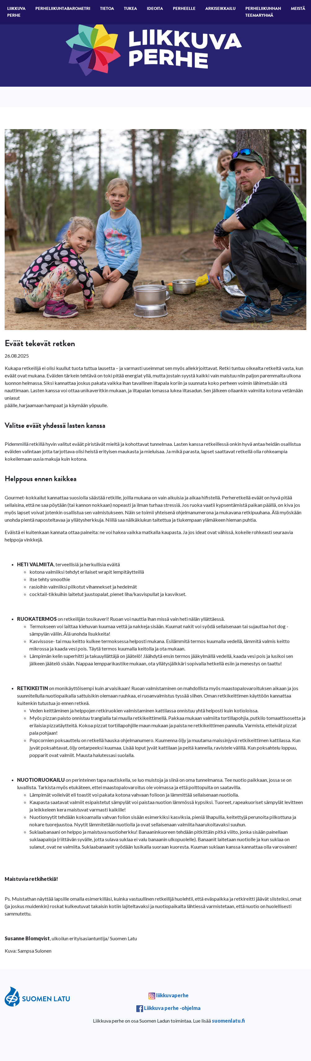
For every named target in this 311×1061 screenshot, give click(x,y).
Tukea (130, 9)
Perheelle (184, 9)
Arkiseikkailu (220, 9)
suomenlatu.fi (228, 1021)
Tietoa (107, 9)
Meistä (298, 9)
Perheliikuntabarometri (62, 9)
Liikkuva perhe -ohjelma (172, 1008)
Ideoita (155, 9)
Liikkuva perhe (16, 12)
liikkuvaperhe (172, 995)
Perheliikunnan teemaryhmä (263, 12)
